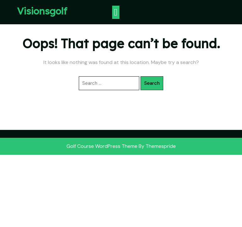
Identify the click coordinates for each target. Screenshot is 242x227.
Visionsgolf (42, 11)
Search (152, 83)
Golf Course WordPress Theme (101, 146)
